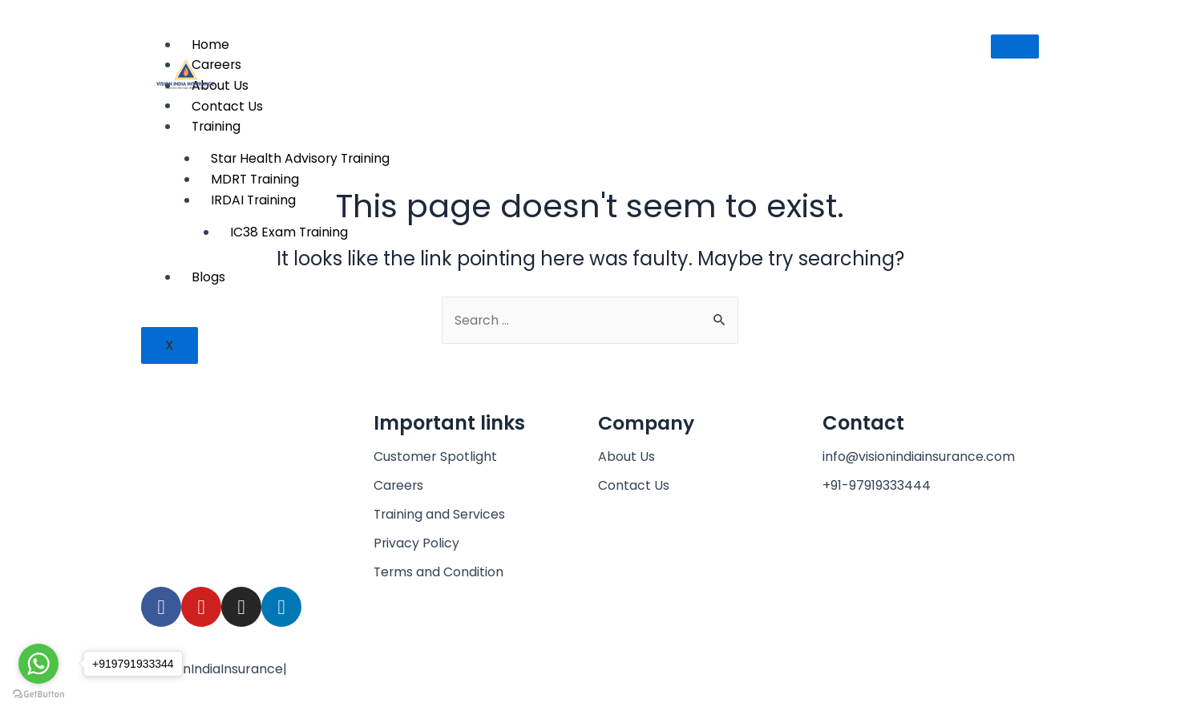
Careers (399, 485)
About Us (626, 456)
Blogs (208, 277)
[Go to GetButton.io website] (38, 694)
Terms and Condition (439, 572)
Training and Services (440, 514)
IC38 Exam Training (290, 232)
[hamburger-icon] (1015, 46)
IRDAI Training (254, 200)
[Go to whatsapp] (38, 664)
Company (647, 423)
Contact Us (633, 485)
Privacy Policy (417, 543)
